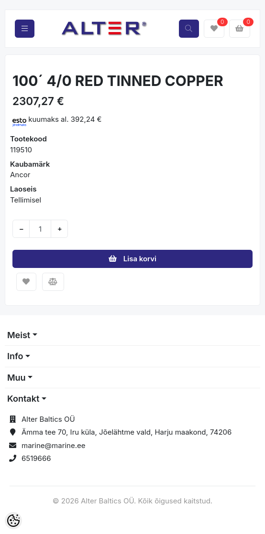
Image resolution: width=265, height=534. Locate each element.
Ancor (20, 174)
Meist (18, 335)
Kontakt (23, 399)
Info (15, 356)
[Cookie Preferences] (13, 520)
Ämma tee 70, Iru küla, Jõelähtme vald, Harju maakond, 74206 (127, 432)
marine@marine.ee (54, 445)
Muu (16, 378)
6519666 (36, 458)
